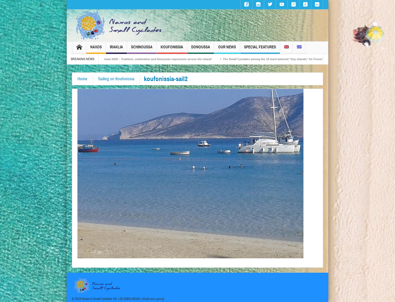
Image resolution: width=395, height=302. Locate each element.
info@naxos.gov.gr (153, 299)
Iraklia (116, 49)
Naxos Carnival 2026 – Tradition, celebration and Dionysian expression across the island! (155, 59)
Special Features (260, 49)
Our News (227, 49)
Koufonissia (172, 49)
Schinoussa (141, 49)
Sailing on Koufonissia (116, 79)
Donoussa (200, 49)
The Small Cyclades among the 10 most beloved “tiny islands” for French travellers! (284, 59)
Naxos (96, 49)
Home (82, 79)
